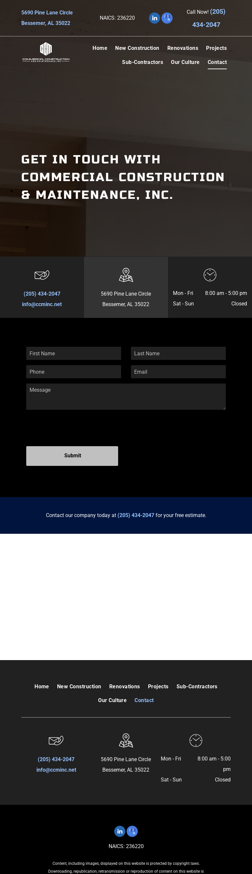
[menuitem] (100, 48)
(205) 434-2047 (42, 294)
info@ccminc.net (42, 304)
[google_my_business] (167, 18)
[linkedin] (154, 18)
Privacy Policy (155, 850)
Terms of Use (128, 850)
